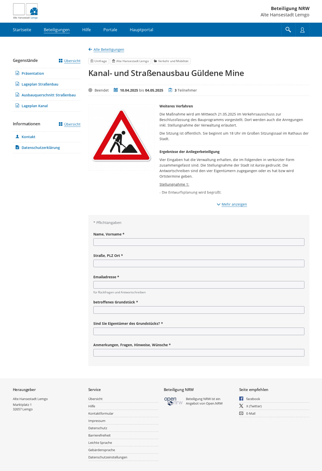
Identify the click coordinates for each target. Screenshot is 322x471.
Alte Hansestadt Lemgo (30, 399)
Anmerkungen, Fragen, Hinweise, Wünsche (132, 344)
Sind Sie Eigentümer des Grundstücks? (128, 323)
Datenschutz (97, 428)
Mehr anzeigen (232, 204)
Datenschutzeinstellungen (107, 457)
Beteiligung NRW (290, 8)
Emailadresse (106, 276)
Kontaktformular (100, 413)
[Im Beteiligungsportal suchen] (288, 30)
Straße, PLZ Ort (108, 255)
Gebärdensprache (101, 450)
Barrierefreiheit (99, 435)
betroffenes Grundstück (115, 302)
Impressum (96, 420)
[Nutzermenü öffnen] (302, 30)
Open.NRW (214, 403)
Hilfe (91, 406)
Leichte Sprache (100, 442)
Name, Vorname (109, 234)
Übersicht (69, 60)
